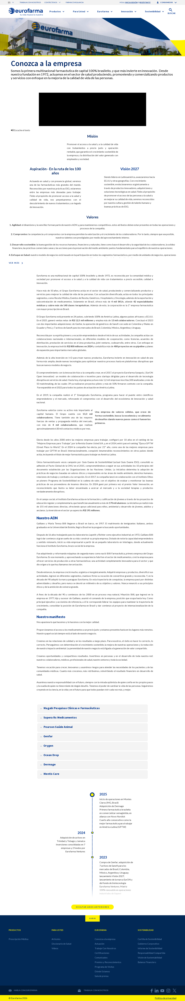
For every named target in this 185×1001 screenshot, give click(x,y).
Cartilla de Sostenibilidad (150, 939)
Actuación (99, 943)
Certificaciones (102, 953)
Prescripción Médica (18, 939)
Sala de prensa (101, 976)
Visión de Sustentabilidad (150, 957)
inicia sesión (131, 2)
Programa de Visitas (104, 966)
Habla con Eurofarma (23, 990)
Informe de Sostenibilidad (150, 948)
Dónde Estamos (102, 971)
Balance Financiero (147, 962)
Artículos (56, 939)
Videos (55, 948)
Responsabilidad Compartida (151, 953)
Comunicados (101, 957)
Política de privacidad (165, 998)
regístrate (144, 2)
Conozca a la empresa (105, 939)
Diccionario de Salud (61, 943)
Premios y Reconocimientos (108, 962)
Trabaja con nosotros (30, 2)
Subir (92, 918)
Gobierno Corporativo (148, 943)
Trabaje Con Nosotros (105, 948)
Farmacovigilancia (75, 2)
